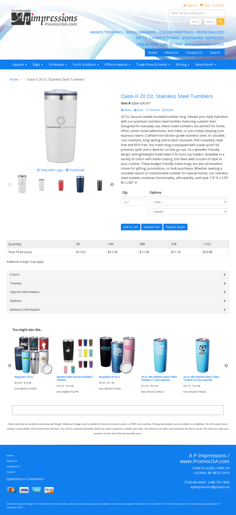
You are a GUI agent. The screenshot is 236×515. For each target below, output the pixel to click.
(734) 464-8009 (147, 44)
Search (215, 52)
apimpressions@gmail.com (204, 44)
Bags (38, 64)
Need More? (205, 64)
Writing (182, 64)
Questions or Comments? (25, 479)
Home (152, 52)
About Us (171, 52)
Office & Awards (117, 64)
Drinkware (58, 64)
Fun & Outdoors (86, 64)
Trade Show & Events (153, 64)
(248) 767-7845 (171, 44)
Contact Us (194, 52)
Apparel (20, 64)
